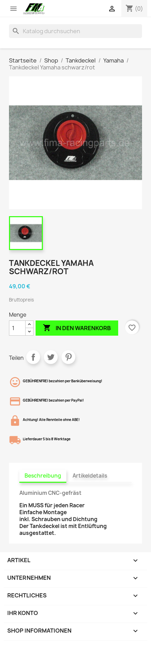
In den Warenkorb (77, 328)
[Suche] (75, 31)
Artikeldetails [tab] (90, 475)
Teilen (33, 357)
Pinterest (68, 357)
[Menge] (17, 328)
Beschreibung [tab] (43, 475)
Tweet (51, 357)
